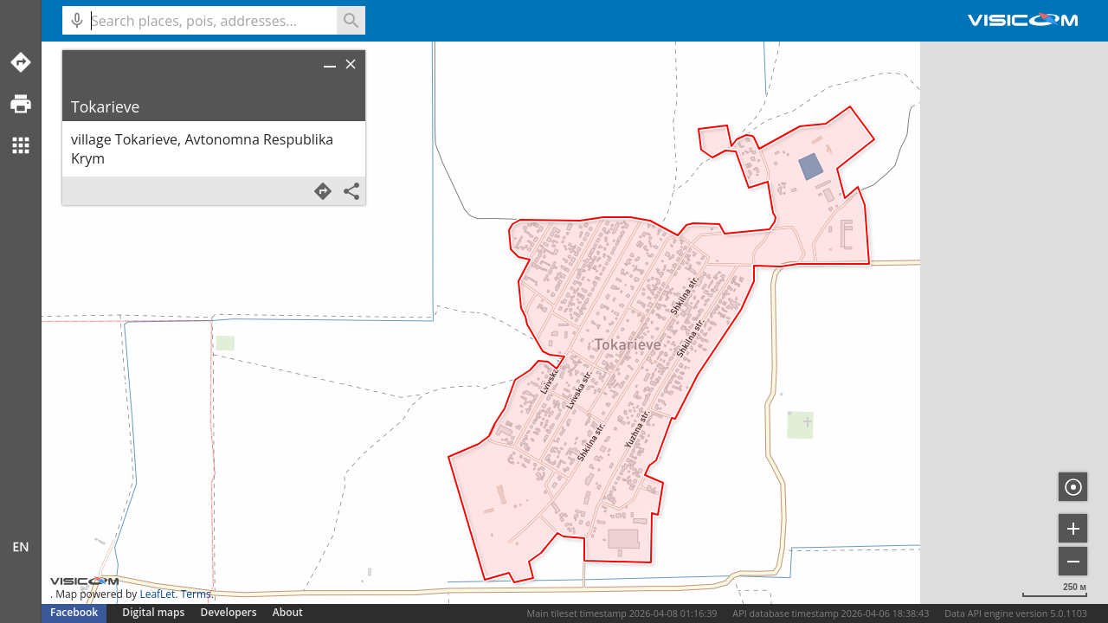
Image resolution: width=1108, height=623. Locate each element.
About (288, 612)
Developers (229, 612)
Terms (196, 594)
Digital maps (154, 612)
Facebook (74, 612)
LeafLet (157, 594)
